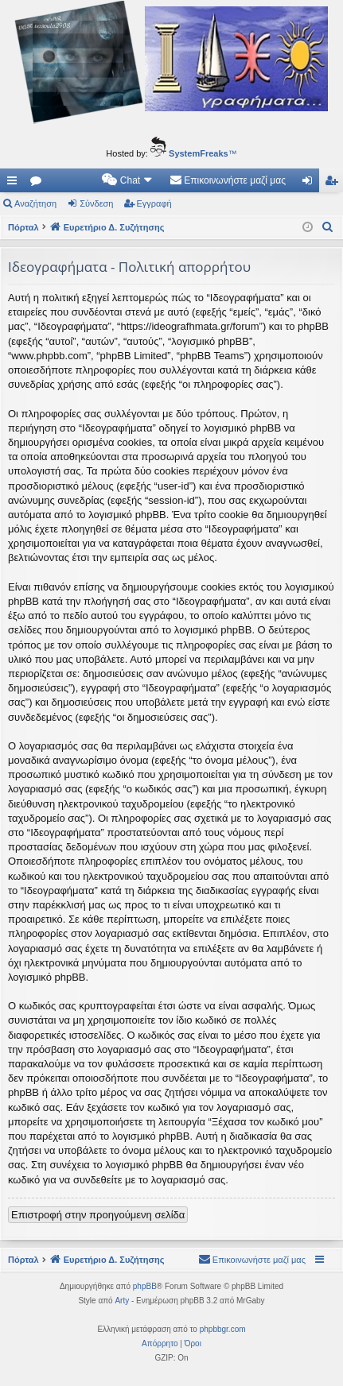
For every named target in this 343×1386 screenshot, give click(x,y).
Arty (122, 1300)
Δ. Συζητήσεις (39, 183)
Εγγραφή (154, 203)
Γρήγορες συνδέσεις (15, 183)
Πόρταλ (23, 227)
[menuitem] (128, 180)
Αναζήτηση (35, 203)
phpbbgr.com (223, 1329)
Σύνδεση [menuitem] (310, 183)
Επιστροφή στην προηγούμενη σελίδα (98, 1215)
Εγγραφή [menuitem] (334, 183)
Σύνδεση (96, 203)
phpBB (145, 1286)
